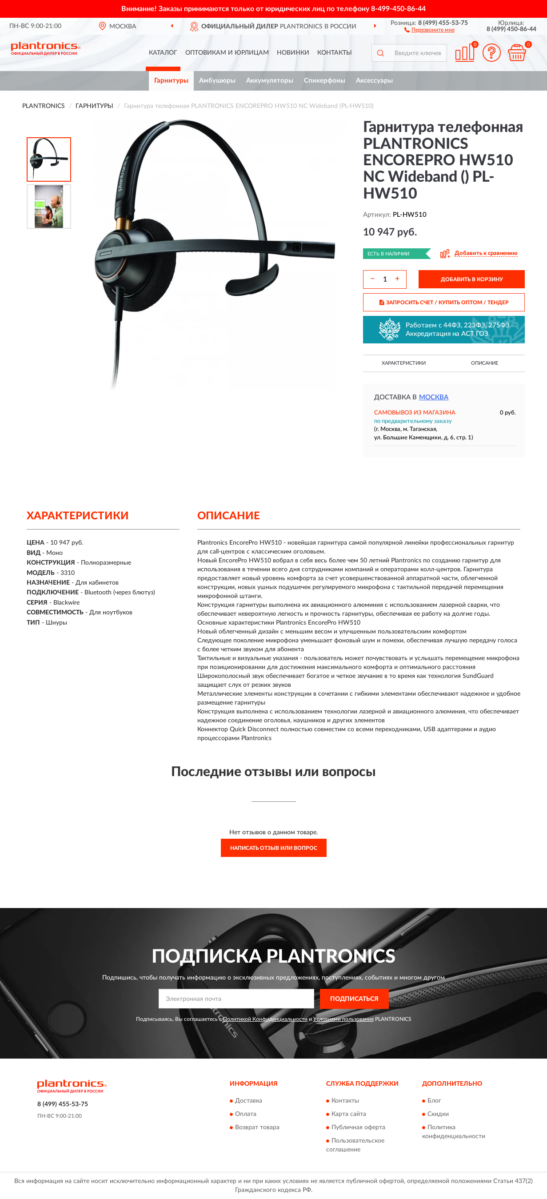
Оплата (245, 1114)
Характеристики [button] (404, 363)
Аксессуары (374, 80)
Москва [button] (433, 397)
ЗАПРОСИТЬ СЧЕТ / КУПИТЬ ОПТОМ (444, 302)
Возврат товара (257, 1128)
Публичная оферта (358, 1128)
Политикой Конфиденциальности (265, 1019)
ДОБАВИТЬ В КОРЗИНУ (472, 279)
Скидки (438, 1114)
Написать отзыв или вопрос (273, 848)
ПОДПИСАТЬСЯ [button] (354, 999)
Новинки (293, 53)
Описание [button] (484, 363)
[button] (429, 29)
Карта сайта (348, 1114)
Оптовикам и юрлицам (227, 53)
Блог (434, 1101)
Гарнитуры (171, 80)
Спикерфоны (324, 80)
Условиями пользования (343, 1019)
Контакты (334, 53)
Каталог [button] (163, 53)
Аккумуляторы (269, 80)
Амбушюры (217, 80)
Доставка (248, 1101)
